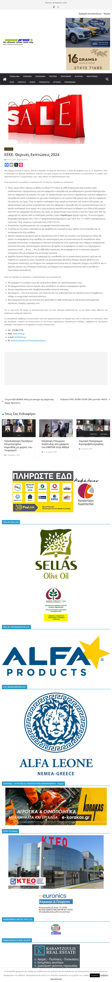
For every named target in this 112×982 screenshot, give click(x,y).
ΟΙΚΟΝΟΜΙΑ (40, 76)
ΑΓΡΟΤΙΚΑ (79, 76)
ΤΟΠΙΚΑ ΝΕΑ (14, 76)
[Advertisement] (56, 368)
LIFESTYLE (22, 82)
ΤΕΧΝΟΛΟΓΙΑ (44, 82)
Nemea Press (23, 160)
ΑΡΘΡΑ (32, 82)
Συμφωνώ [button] (94, 975)
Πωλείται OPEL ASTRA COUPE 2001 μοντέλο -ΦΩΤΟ (85, 399)
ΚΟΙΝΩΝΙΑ (27, 76)
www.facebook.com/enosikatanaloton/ (28, 340)
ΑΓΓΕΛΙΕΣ (57, 82)
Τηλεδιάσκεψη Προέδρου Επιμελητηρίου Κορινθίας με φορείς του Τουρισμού (18, 445)
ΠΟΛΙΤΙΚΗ (53, 76)
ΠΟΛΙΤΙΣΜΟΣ (66, 76)
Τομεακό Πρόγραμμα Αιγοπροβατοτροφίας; (91, 442)
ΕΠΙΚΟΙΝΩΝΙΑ (69, 82)
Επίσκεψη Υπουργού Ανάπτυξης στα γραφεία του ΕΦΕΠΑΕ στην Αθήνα (55, 444)
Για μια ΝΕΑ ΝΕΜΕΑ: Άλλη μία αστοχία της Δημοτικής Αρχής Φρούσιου (28, 401)
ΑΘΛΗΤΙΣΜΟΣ (92, 76)
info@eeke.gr (20, 337)
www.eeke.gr (19, 333)
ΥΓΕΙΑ (12, 82)
